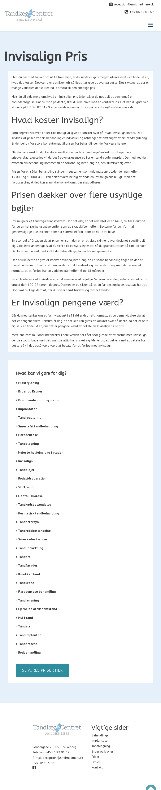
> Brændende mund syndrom (37, 400)
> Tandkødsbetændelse (33, 504)
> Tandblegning (27, 443)
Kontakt (97, 767)
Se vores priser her (42, 670)
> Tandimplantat (28, 635)
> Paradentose (27, 435)
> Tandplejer (25, 470)
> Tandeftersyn (27, 522)
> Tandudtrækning (29, 548)
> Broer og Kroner (29, 391)
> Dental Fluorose (29, 496)
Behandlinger (100, 735)
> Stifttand (24, 487)
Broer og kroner (102, 751)
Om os (96, 762)
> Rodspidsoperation (31, 478)
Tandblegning (100, 746)
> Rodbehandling (28, 652)
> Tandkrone (25, 583)
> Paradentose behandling (36, 591)
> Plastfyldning (27, 383)
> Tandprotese (27, 644)
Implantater (100, 740)
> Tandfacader (26, 565)
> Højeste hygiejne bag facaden (39, 452)
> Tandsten (24, 626)
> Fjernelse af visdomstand (36, 609)
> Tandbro (23, 557)
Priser (95, 756)
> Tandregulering (28, 417)
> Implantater (26, 409)
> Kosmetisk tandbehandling (37, 513)
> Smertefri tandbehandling (37, 426)
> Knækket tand (28, 574)
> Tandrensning (27, 600)
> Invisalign (24, 461)
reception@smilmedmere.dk (63, 757)
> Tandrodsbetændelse (33, 530)
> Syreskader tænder (31, 539)
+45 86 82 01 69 (57, 752)
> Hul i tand (24, 618)
